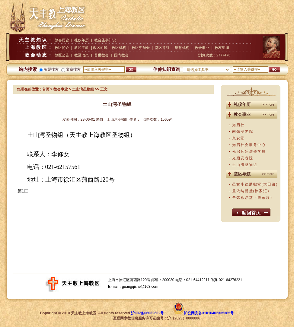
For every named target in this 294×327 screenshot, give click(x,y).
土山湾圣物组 (244, 165)
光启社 (238, 125)
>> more (268, 114)
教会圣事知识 (105, 40)
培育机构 (182, 48)
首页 (46, 89)
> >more (268, 104)
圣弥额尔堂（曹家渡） (253, 197)
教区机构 (119, 48)
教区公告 (62, 55)
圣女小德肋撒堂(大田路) (255, 184)
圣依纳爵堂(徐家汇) (251, 191)
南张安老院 (242, 131)
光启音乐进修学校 (249, 151)
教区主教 (81, 48)
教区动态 (81, 55)
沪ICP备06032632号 (147, 313)
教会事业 (202, 48)
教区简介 (62, 48)
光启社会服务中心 (249, 145)
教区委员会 (141, 48)
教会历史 (62, 40)
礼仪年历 (81, 40)
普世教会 (101, 55)
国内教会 (121, 55)
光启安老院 (242, 158)
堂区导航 (162, 48)
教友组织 (222, 48)
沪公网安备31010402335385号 (209, 313)
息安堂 (238, 138)
